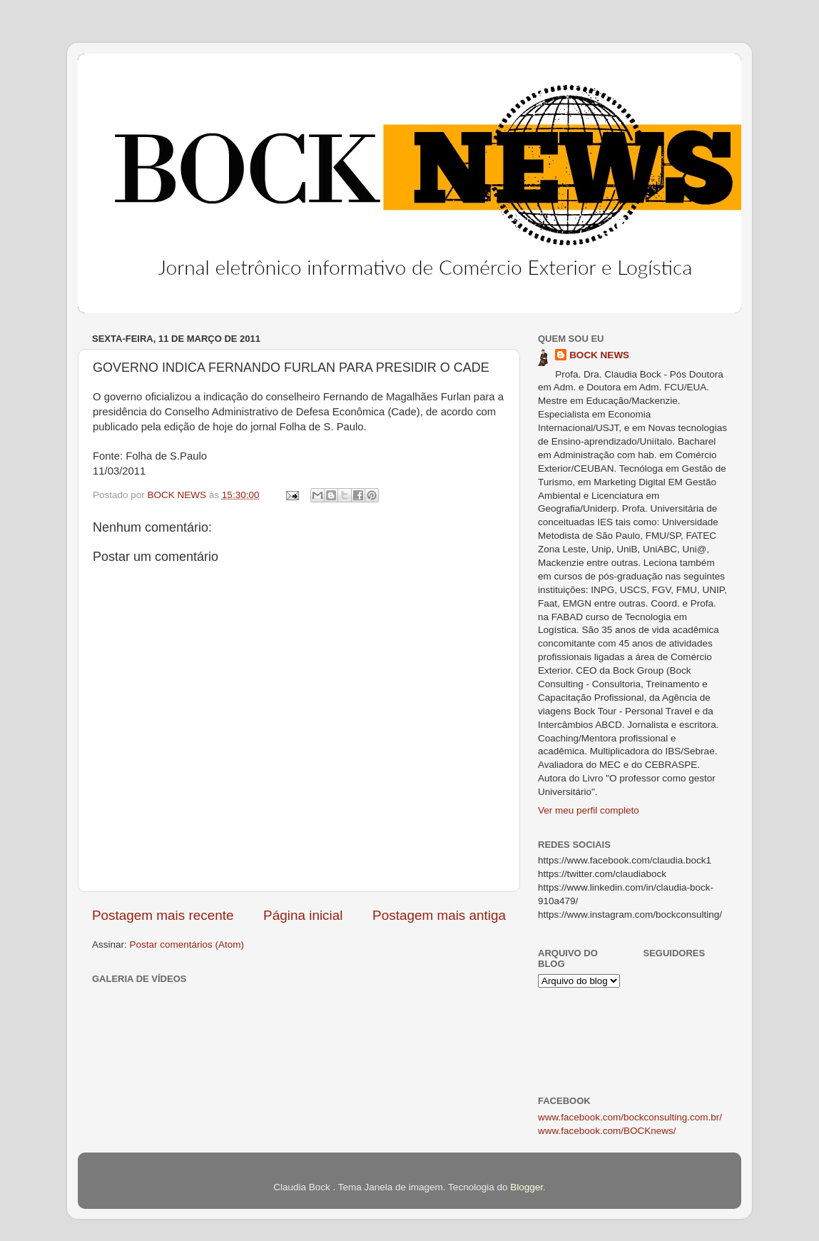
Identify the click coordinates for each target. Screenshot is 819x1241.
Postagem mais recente (162, 915)
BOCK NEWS (599, 355)
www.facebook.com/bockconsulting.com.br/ (630, 1117)
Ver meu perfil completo (588, 810)
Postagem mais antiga (439, 915)
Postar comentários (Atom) (187, 944)
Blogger (526, 1187)
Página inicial (302, 915)
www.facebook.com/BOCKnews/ (607, 1130)
